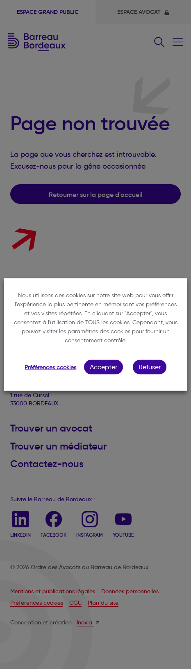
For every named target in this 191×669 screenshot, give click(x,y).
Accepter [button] (103, 367)
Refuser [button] (150, 367)
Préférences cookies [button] (50, 367)
